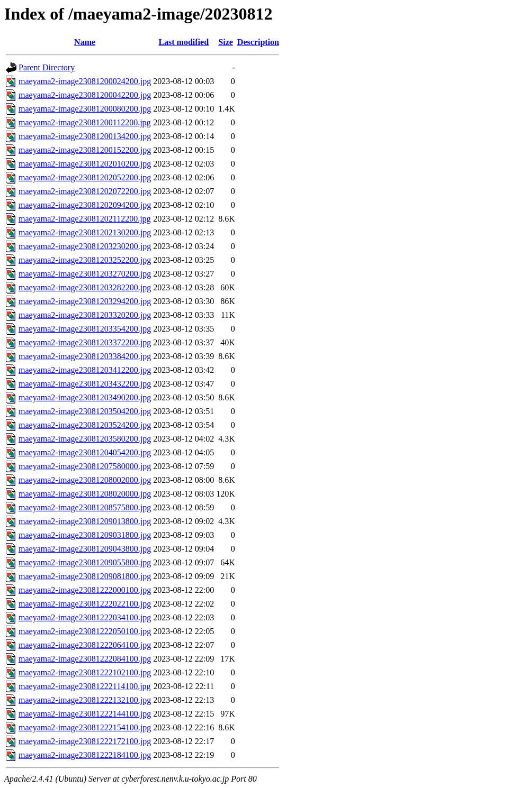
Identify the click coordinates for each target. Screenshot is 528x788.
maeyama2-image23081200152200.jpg (85, 149)
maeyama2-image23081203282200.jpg (85, 287)
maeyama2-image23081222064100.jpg (85, 644)
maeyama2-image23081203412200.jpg (85, 369)
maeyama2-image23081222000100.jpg (85, 589)
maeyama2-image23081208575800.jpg (85, 507)
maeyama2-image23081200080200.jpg (85, 108)
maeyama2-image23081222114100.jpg (85, 686)
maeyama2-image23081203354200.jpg (85, 328)
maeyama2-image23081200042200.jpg (85, 94)
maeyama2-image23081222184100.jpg (85, 754)
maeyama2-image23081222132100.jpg (85, 699)
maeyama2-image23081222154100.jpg (85, 727)
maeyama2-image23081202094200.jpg (85, 204)
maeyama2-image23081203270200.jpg (85, 273)
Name (84, 42)
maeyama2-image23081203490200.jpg (85, 397)
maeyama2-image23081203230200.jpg (85, 246)
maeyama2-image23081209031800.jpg (85, 534)
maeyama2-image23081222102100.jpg (85, 672)
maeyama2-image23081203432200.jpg (85, 383)
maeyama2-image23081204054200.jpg (85, 452)
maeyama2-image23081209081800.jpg (85, 576)
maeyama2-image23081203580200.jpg (85, 438)
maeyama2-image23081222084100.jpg (85, 658)
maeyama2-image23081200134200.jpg (85, 136)
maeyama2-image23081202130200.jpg (85, 232)
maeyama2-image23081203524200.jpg (85, 424)
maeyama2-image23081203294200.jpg (85, 301)
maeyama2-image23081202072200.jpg (85, 191)
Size (225, 42)
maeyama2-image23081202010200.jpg (85, 163)
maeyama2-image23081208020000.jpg (85, 493)
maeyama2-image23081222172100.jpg (85, 741)
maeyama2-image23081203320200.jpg (85, 314)
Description (258, 42)
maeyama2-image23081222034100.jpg (85, 617)
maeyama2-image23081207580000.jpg (85, 466)
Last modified (183, 42)
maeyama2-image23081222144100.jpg (85, 713)
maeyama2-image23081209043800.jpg (85, 548)
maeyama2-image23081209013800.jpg (85, 521)
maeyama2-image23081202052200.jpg (85, 177)
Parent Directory (47, 67)
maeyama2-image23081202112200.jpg (85, 218)
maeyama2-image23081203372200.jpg (85, 342)
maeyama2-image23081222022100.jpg (85, 603)
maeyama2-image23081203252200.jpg (85, 259)
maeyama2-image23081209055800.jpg (85, 562)
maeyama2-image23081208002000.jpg (85, 479)
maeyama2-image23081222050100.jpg (85, 631)
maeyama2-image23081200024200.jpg (85, 81)
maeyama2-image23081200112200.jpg (85, 122)
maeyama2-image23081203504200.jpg (85, 411)
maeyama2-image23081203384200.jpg (85, 356)
